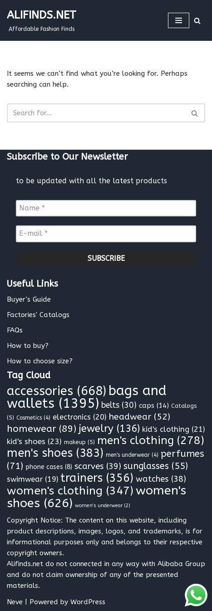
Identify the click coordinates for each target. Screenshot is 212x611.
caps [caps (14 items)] (154, 405)
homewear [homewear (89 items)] (41, 428)
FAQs (15, 330)
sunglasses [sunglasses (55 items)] (155, 466)
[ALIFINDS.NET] (41, 20)
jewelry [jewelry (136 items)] (109, 428)
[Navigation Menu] (178, 20)
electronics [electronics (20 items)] (79, 417)
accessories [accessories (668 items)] (56, 391)
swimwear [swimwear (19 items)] (32, 479)
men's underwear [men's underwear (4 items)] (132, 455)
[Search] (197, 20)
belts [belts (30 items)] (119, 405)
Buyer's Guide (29, 299)
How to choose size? (40, 361)
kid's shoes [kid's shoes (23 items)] (34, 441)
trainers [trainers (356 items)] (96, 478)
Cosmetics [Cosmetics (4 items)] (33, 418)
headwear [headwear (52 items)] (139, 416)
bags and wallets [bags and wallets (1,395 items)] (87, 397)
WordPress (87, 602)
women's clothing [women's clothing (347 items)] (70, 491)
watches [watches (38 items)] (161, 479)
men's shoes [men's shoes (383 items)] (55, 453)
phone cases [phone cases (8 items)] (48, 467)
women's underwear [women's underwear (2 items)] (102, 505)
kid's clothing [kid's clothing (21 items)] (173, 429)
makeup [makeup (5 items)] (79, 442)
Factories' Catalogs (38, 315)
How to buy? (28, 346)
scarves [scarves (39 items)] (97, 466)
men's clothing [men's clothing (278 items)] (150, 440)
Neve (15, 602)
